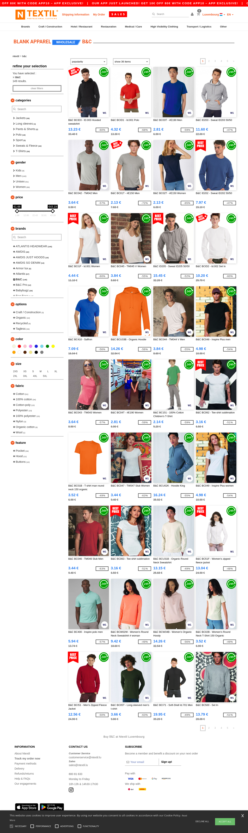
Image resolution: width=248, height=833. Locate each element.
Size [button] (18, 363)
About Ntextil (22, 752)
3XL (25, 375)
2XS (15, 370)
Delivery (19, 768)
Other (223, 26)
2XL (15, 375)
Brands (25, 26)
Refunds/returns (24, 773)
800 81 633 (75, 773)
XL (55, 370)
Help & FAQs (22, 778)
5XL (45, 375)
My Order (99, 14)
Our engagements (25, 783)
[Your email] (142, 761)
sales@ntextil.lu (78, 764)
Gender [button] (21, 161)
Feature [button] (21, 442)
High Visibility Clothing (164, 26)
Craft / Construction (50, 26)
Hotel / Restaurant (81, 26)
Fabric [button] (20, 385)
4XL (35, 375)
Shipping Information (75, 14)
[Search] (169, 14)
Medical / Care (133, 26)
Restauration (108, 26)
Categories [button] (23, 99)
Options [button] (21, 303)
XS (25, 370)
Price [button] (19, 196)
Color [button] (19, 338)
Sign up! (166, 761)
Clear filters (37, 87)
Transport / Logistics (199, 26)
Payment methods (25, 763)
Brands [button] (21, 228)
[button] (193, 14)
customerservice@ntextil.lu (85, 756)
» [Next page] (233, 60)
